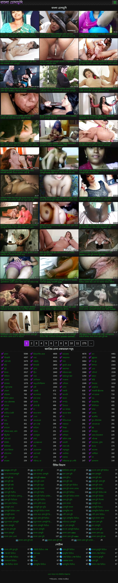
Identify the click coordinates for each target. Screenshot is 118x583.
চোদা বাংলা (67, 503)
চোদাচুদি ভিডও (97, 507)
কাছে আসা (37, 413)
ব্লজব (6, 354)
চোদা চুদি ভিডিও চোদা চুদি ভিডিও (14, 496)
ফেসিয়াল (36, 380)
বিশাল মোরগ (9, 398)
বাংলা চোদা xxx (97, 533)
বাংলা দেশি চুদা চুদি (11, 549)
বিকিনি (6, 442)
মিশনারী (36, 365)
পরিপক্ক (94, 439)
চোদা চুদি (95, 561)
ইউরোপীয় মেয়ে (39, 354)
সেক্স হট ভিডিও (10, 553)
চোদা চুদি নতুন (38, 485)
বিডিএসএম (67, 420)
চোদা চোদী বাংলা (39, 503)
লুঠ (5, 369)
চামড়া (94, 376)
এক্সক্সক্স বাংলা (68, 561)
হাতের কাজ (67, 413)
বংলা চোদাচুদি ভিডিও (41, 525)
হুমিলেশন (7, 453)
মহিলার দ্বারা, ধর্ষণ (10, 431)
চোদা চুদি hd (8, 477)
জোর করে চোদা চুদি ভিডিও (43, 514)
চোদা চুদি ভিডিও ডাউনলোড (43, 496)
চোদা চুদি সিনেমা (98, 500)
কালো (65, 398)
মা (34, 409)
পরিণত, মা (37, 461)
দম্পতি (65, 402)
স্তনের (94, 446)
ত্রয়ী (34, 387)
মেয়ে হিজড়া (8, 450)
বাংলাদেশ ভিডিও (10, 561)
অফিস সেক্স (67, 439)
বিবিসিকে (95, 405)
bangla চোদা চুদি (10, 470)
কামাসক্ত (66, 369)
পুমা (5, 457)
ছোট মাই (7, 361)
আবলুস (95, 431)
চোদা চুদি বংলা (97, 485)
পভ (93, 398)
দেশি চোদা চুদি (68, 514)
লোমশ (6, 391)
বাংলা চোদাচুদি (11, 2)
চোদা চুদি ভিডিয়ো (10, 500)
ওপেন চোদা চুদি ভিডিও (100, 470)
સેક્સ (35, 561)
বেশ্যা (64, 387)
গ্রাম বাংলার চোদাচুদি (40, 474)
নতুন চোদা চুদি (9, 518)
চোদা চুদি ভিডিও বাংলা (71, 496)
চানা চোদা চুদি (67, 474)
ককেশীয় (95, 417)
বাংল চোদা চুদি (97, 529)
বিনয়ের (94, 383)
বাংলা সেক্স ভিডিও (98, 553)
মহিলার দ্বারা (67, 372)
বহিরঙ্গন (7, 394)
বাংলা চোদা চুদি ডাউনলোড (87, 540)
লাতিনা (36, 428)
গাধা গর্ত (7, 439)
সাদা (64, 361)
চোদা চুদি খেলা (38, 481)
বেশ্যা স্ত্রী (36, 405)
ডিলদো (65, 405)
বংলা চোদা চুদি (97, 522)
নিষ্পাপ (94, 365)
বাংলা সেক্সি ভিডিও (11, 557)
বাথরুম (6, 461)
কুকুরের (94, 358)
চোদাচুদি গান (96, 503)
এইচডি (35, 361)
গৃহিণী (6, 409)
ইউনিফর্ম (7, 446)
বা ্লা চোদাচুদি (68, 525)
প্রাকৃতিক (95, 387)
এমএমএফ (37, 420)
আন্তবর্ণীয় (95, 402)
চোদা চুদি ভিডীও (39, 500)
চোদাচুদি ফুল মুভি (39, 507)
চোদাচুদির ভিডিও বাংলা (100, 511)
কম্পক (6, 417)
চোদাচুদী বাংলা (9, 514)
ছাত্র (5, 420)
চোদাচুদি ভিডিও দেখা (12, 511)
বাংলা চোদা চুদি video (71, 536)
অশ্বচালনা (66, 358)
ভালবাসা (95, 461)
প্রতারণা (65, 431)
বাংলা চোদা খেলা (10, 536)
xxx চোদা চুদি (38, 470)
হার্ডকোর (66, 354)
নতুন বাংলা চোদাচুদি (11, 522)
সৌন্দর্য (94, 372)
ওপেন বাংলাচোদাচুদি (11, 474)
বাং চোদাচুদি (96, 525)
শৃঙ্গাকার (7, 383)
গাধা (35, 358)
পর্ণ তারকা (95, 394)
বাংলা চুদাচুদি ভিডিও (99, 549)
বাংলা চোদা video (69, 533)
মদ (93, 457)
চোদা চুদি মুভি (67, 500)
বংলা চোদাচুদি (9, 525)
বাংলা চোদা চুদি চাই (26, 540)
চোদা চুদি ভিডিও (69, 492)
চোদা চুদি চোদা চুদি (98, 481)
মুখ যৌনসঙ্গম (96, 420)
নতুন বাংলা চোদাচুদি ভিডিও (43, 522)
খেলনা (6, 380)
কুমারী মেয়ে (67, 365)
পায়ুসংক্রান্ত (8, 387)
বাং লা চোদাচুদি (38, 529)
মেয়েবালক (37, 450)
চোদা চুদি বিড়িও (97, 489)
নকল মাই (66, 446)
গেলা (35, 417)
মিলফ (6, 372)
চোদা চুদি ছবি (9, 485)
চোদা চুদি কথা (97, 477)
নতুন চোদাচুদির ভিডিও (71, 518)
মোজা (35, 457)
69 (93, 428)
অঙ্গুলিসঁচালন (39, 383)
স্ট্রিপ (34, 372)
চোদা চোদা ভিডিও (10, 503)
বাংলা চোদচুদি (38, 533)
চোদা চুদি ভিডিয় (97, 496)
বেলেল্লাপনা (37, 442)
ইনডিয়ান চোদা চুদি (69, 470)
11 (77, 343)
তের (93, 369)
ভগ (93, 354)
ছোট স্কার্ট (36, 453)
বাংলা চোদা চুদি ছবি (55, 540)
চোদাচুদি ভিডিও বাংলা (41, 511)
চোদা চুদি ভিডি (38, 492)
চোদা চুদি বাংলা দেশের (71, 489)
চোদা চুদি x (66, 477)
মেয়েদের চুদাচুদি (97, 557)
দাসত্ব (6, 424)
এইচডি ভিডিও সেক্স (40, 549)
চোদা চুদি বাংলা (38, 489)
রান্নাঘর (65, 457)
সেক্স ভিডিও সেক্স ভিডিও (72, 557)
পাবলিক (65, 453)
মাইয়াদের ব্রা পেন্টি (69, 461)
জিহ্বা (65, 428)
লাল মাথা (36, 398)
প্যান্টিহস (95, 453)
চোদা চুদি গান (67, 481)
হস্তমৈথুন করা (67, 376)
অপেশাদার (37, 394)
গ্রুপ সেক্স (36, 424)
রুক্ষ (34, 446)
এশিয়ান (65, 383)
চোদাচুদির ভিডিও (39, 564)
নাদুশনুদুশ (66, 450)
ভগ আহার (66, 409)
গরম (35, 376)
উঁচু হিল (7, 435)
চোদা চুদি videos (39, 477)
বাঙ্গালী (65, 442)
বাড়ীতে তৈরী (9, 413)
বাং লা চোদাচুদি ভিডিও (71, 529)
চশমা (93, 409)
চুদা (34, 557)
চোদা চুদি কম (8, 481)
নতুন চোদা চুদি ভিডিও (41, 518)
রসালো (7, 428)
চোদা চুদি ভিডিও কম (99, 492)
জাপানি (65, 394)
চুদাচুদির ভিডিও (68, 553)
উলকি (35, 402)
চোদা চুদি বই (8, 489)
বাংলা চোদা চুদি (38, 536)
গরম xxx (36, 553)
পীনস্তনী (7, 358)
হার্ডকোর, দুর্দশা (97, 442)
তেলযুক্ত (36, 435)
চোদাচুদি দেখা (9, 507)
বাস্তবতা (65, 424)
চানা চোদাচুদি (96, 474)
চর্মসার (6, 405)
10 (71, 343)
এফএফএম (96, 424)
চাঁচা (5, 365)
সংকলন (65, 380)
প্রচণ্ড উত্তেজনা (97, 435)
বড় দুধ (94, 361)
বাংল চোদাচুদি (9, 533)
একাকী (35, 391)
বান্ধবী (65, 391)
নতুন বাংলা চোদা (98, 518)
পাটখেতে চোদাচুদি (69, 522)
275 (84, 343)
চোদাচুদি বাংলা (68, 507)
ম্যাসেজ (94, 450)
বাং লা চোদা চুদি (10, 529)
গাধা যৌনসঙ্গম (9, 402)
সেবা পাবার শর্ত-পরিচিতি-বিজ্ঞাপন (59, 574)
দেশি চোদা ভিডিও (98, 514)
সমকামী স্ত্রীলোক (97, 391)
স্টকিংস (7, 376)
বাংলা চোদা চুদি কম (99, 536)
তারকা (94, 413)
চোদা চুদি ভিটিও (10, 492)
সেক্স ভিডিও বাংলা (11, 564)
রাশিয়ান (65, 435)
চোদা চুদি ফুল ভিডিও (70, 485)
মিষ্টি (93, 380)
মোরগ (35, 431)
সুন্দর (35, 369)
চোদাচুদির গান (68, 511)
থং (64, 417)
